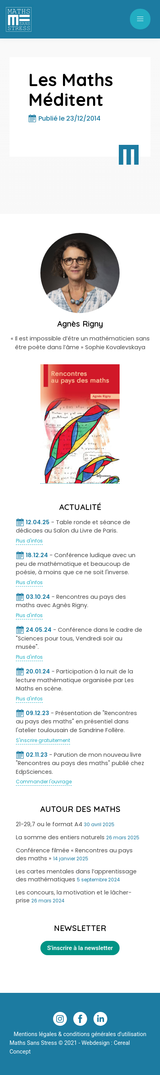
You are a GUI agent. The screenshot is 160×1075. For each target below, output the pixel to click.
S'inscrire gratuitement (43, 740)
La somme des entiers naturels (60, 837)
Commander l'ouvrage (44, 781)
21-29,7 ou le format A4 (49, 824)
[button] (140, 19)
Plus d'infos (29, 540)
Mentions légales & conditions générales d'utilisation (79, 1034)
